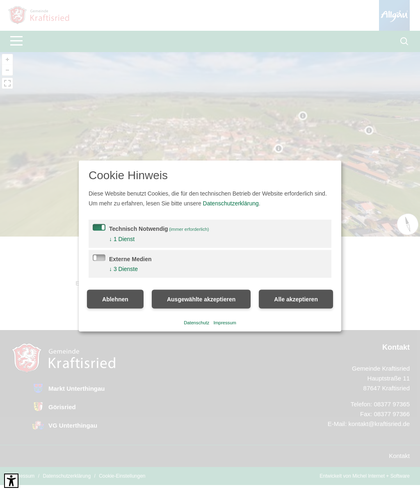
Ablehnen (115, 299)
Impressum (224, 322)
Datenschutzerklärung (231, 203)
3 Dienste (123, 269)
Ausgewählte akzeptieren (201, 299)
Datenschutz (196, 322)
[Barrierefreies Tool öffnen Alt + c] (11, 481)
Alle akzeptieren (296, 299)
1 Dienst (122, 239)
